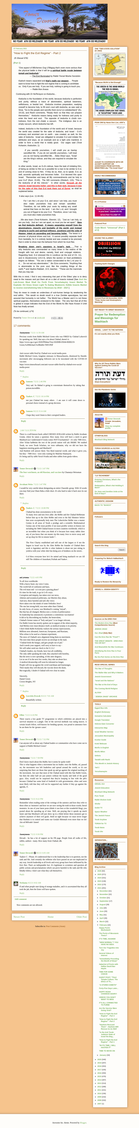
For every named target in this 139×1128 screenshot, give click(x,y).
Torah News (100, 828)
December (104, 891)
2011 (99, 1090)
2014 (99, 1080)
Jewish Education (102, 788)
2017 (99, 1070)
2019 (99, 1063)
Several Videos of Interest (106, 954)
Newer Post (19, 917)
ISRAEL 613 (100, 784)
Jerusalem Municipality (104, 736)
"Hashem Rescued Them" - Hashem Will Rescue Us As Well (108, 1027)
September (104, 901)
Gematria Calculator (103, 716)
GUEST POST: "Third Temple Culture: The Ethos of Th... (108, 979)
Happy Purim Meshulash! (105, 929)
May (101, 915)
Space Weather (101, 812)
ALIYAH (98, 693)
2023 (99, 881)
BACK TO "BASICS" (103, 505)
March (102, 921)
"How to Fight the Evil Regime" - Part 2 (108, 1020)
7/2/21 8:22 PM (36, 799)
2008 (99, 1100)
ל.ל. (31, 430)
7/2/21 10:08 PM (42, 508)
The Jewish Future (102, 816)
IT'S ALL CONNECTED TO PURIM (108, 1004)
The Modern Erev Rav (104, 623)
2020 (99, 1059)
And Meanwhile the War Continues (109, 647)
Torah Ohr (99, 832)
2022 (99, 884)
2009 (99, 1097)
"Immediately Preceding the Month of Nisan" (109, 960)
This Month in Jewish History (107, 763)
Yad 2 (97, 767)
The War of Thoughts (103, 669)
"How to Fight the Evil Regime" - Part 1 (108, 1041)
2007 (99, 1104)
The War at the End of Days (106, 685)
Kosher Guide (100, 740)
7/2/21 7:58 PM (36, 758)
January (103, 1055)
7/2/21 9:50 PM (36, 834)
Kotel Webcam (101, 744)
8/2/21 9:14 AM (39, 411)
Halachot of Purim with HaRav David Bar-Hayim (108, 966)
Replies (26, 377)
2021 (99, 888)
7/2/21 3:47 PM (40, 484)
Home (51, 917)
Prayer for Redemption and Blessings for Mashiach (110, 318)
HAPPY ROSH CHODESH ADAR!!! (108, 993)
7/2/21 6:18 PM (31, 715)
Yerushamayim (101, 771)
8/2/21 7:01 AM (47, 696)
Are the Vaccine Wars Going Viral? (108, 1009)
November (104, 894)
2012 (99, 1087)
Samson (29, 381)
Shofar (97, 804)
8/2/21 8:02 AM (34, 883)
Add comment (21, 899)
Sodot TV (98, 808)
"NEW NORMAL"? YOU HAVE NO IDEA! (108, 943)
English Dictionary (102, 712)
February (104, 925)
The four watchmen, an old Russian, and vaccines (41, 472)
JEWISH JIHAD (101, 629)
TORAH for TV (101, 824)
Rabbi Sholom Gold (103, 800)
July (102, 908)
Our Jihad (99, 633)
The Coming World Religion (106, 689)
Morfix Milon (100, 752)
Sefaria (98, 756)
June (102, 911)
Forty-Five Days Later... (108, 988)
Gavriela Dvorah (33, 696)
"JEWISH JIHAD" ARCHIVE (106, 697)
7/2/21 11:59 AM (37, 333)
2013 (99, 1083)
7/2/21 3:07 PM (43, 468)
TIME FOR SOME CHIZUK (106, 973)
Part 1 (17, 63)
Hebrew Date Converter (104, 724)
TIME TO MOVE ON (107, 1051)
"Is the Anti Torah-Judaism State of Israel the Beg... (107, 1034)
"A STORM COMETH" (108, 985)
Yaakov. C (30, 396)
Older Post (82, 917)
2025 (99, 874)
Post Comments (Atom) (55, 926)
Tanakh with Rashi (102, 760)
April (102, 918)
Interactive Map (101, 728)
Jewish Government (103, 677)
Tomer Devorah (26, 468)
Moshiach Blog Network (105, 440)
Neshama (23, 883)
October (103, 898)
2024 (99, 878)
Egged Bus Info (101, 708)
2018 (99, 1066)
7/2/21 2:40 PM (39, 381)
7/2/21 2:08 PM (28, 430)
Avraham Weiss (26, 484)
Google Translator (102, 720)
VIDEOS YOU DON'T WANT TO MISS (107, 998)
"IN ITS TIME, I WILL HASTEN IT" (107, 1046)
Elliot (22, 715)
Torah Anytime (101, 820)
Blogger (83, 1123)
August (103, 905)
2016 (99, 1073)
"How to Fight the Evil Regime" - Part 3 (108, 1015)
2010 (99, 1093)
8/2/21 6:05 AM (43, 853)
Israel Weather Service (104, 732)
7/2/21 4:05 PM (36, 577)
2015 (99, 1076)
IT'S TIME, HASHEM (107, 939)
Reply (22, 371)
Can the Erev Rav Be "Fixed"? (107, 637)
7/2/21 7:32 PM (43, 739)
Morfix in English (102, 748)
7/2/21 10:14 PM (42, 396)
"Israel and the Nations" (105, 681)
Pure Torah (99, 796)
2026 (99, 871)
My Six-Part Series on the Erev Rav (109, 657)
